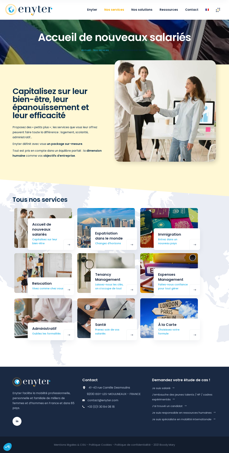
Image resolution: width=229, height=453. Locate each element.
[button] (7, 447)
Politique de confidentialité (133, 445)
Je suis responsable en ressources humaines (182, 413)
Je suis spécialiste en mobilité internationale (181, 419)
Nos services (101, 50)
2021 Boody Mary (164, 445)
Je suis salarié (161, 388)
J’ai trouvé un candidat (167, 406)
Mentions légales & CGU (70, 445)
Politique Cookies (100, 445)
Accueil (86, 50)
